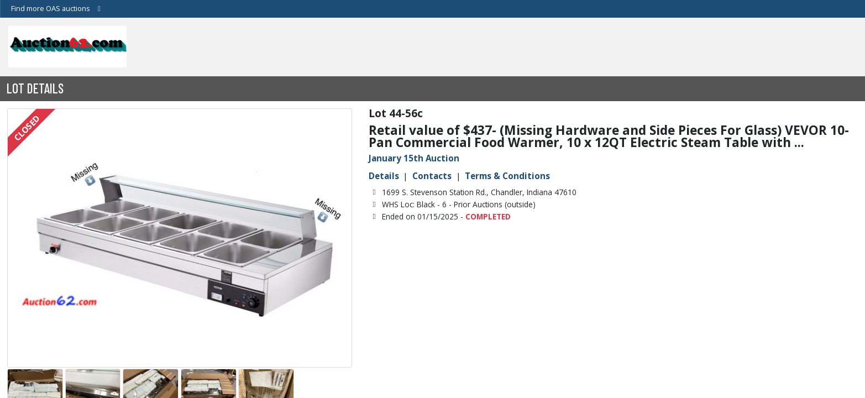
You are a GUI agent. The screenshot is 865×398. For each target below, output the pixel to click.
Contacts (432, 175)
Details (384, 175)
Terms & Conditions (507, 175)
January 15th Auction (414, 158)
